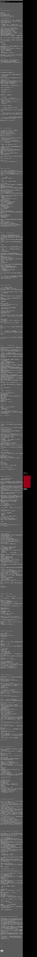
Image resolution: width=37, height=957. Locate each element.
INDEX (24, 472)
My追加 (2, 951)
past (24, 473)
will (27, 473)
